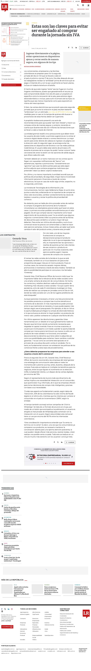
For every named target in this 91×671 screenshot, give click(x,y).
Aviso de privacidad (65, 622)
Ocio (46, 631)
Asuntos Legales (24, 614)
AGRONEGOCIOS (49, 9)
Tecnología (7, 555)
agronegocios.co (21, 649)
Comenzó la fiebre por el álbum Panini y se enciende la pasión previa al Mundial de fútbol (82, 590)
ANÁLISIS (57, 9)
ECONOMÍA (21, 9)
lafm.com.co (71, 651)
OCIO (33, 9)
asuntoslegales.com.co (7, 649)
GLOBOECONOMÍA (40, 9)
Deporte (6, 531)
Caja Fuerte (35, 614)
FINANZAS (15, 9)
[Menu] (10, 9)
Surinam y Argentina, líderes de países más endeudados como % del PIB (12, 497)
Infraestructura (36, 629)
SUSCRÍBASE (86, 1)
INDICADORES (81, 9)
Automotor (7, 517)
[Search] (78, 5)
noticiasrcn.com (61, 651)
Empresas (23, 622)
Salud (5, 543)
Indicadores (23, 629)
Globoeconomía (49, 625)
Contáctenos (63, 620)
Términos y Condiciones (66, 624)
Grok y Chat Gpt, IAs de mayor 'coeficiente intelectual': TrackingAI (12, 559)
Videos (34, 639)
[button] (26, 457)
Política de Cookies (65, 630)
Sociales (22, 639)
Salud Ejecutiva (49, 635)
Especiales (35, 622)
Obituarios (35, 631)
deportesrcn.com (16, 653)
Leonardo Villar (51, 13)
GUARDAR (84, 47)
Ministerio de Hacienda (73, 13)
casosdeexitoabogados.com (9, 651)
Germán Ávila (61, 13)
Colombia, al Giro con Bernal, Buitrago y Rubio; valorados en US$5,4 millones (11, 535)
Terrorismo (14, 16)
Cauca (83, 13)
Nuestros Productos (65, 618)
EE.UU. (15, 585)
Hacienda (6, 493)
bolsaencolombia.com (65, 649)
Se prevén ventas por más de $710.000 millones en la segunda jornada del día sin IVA (85, 128)
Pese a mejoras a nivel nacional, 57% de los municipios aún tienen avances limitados (51, 590)
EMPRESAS (28, 9)
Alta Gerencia (36, 612)
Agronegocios (24, 612)
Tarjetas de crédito (24, 16)
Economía (47, 618)
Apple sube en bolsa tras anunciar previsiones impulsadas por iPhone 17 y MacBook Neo (21, 591)
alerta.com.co (5, 653)
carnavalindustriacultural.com (28, 651)
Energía (6, 505)
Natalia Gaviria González (32, 66)
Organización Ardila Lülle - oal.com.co (83, 650)
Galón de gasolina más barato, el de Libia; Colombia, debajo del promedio (12, 510)
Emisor (43, 13)
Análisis (47, 612)
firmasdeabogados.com (50, 649)
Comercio (77, 585)
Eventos (47, 622)
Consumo (23, 618)
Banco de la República (33, 13)
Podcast (22, 635)
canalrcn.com (42, 651)
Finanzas (22, 625)
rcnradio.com (51, 651)
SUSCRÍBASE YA (68, 463)
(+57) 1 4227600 (6, 620)
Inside (46, 629)
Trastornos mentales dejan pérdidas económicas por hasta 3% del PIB (12, 548)
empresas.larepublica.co (35, 649)
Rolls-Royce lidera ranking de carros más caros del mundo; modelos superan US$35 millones (12, 523)
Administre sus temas (9, 85)
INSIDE (87, 9)
